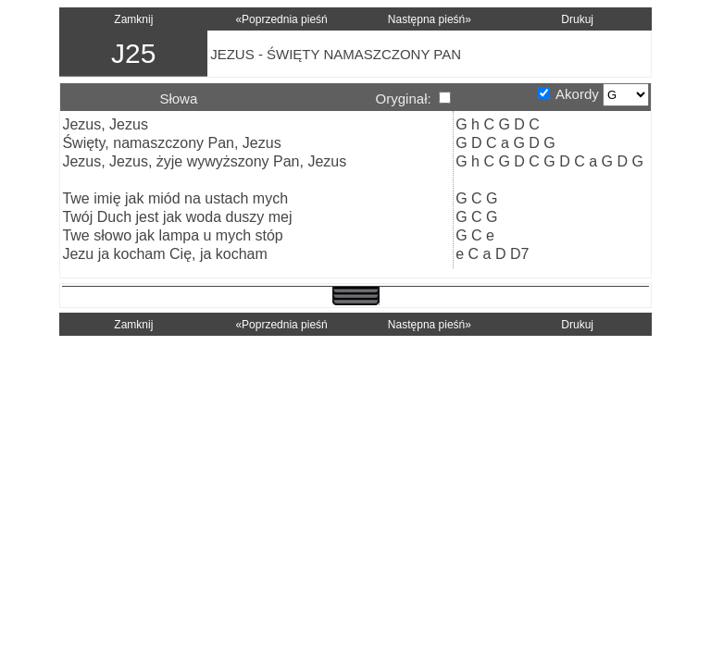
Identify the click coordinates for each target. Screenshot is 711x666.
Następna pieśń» (429, 19)
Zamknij (133, 19)
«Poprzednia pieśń (281, 19)
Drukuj (577, 19)
